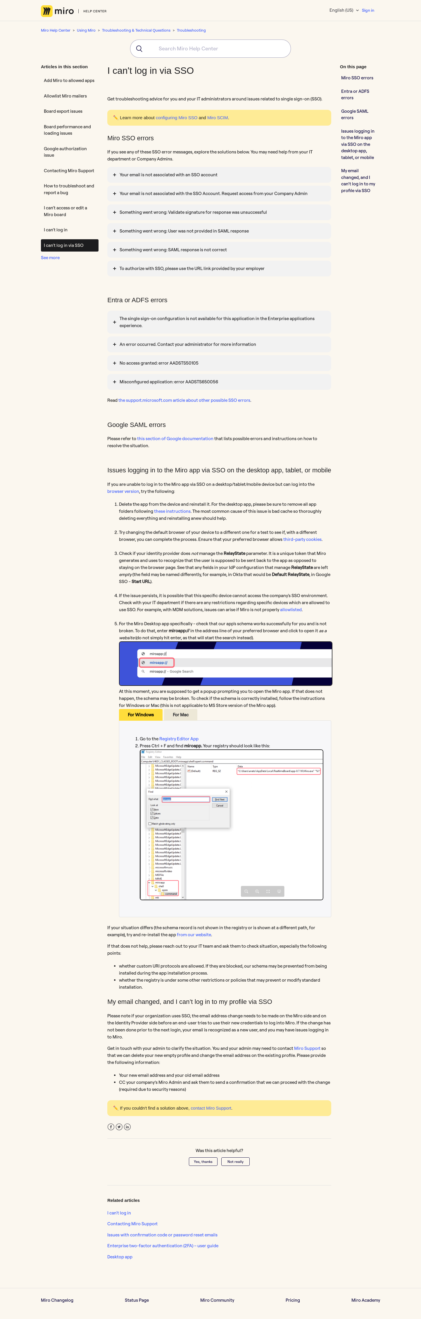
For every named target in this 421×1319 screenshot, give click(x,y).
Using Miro (86, 30)
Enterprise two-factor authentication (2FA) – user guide (162, 1245)
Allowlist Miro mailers (65, 96)
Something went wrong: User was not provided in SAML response (184, 231)
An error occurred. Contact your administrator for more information (188, 344)
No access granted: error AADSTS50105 (159, 363)
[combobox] (210, 49)
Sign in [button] (368, 10)
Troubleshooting (191, 30)
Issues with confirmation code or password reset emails (162, 1235)
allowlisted (291, 609)
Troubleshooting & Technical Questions (136, 30)
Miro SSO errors (357, 78)
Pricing (293, 1300)
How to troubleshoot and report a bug (69, 189)
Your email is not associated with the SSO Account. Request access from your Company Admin (214, 193)
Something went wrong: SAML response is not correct (173, 249)
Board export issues (63, 111)
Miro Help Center (55, 30)
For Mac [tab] (181, 714)
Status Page (137, 1300)
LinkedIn (127, 1127)
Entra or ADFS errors (355, 94)
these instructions (172, 511)
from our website (194, 934)
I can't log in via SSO (64, 245)
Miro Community (217, 1300)
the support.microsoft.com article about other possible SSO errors (184, 400)
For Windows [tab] (141, 714)
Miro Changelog (57, 1300)
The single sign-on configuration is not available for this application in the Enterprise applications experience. (217, 322)
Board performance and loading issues (67, 130)
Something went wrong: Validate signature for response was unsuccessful (193, 212)
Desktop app (119, 1257)
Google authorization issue (65, 152)
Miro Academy (365, 1300)
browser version (123, 491)
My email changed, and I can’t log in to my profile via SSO (358, 180)
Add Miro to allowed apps (69, 80)
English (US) (341, 10)
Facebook (111, 1127)
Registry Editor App (179, 738)
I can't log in (56, 230)
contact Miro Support (211, 1108)
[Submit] (137, 48)
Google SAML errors (354, 114)
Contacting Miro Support (69, 170)
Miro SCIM (217, 117)
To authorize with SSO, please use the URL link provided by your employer (192, 268)
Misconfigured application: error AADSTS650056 (169, 382)
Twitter (119, 1127)
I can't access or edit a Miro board (65, 211)
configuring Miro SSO (177, 117)
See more (50, 257)
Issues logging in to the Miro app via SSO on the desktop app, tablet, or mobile (358, 144)
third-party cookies (302, 539)
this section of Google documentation (174, 438)
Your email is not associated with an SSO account (169, 174)
